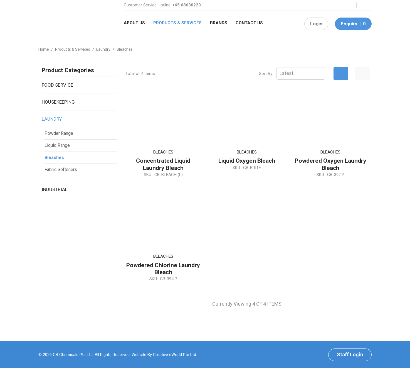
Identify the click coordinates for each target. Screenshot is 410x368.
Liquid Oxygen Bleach (246, 160)
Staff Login (350, 354)
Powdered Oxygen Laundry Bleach (330, 164)
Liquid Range (57, 145)
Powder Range (59, 133)
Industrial (55, 189)
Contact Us (249, 22)
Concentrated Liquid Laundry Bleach (163, 164)
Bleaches (54, 157)
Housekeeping (58, 102)
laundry (103, 49)
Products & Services (177, 22)
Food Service (57, 85)
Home (43, 49)
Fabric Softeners (61, 169)
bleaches (125, 49)
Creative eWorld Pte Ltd (174, 354)
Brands (218, 22)
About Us (134, 22)
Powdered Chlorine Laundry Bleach (163, 269)
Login (316, 23)
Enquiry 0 (353, 23)
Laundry (52, 119)
